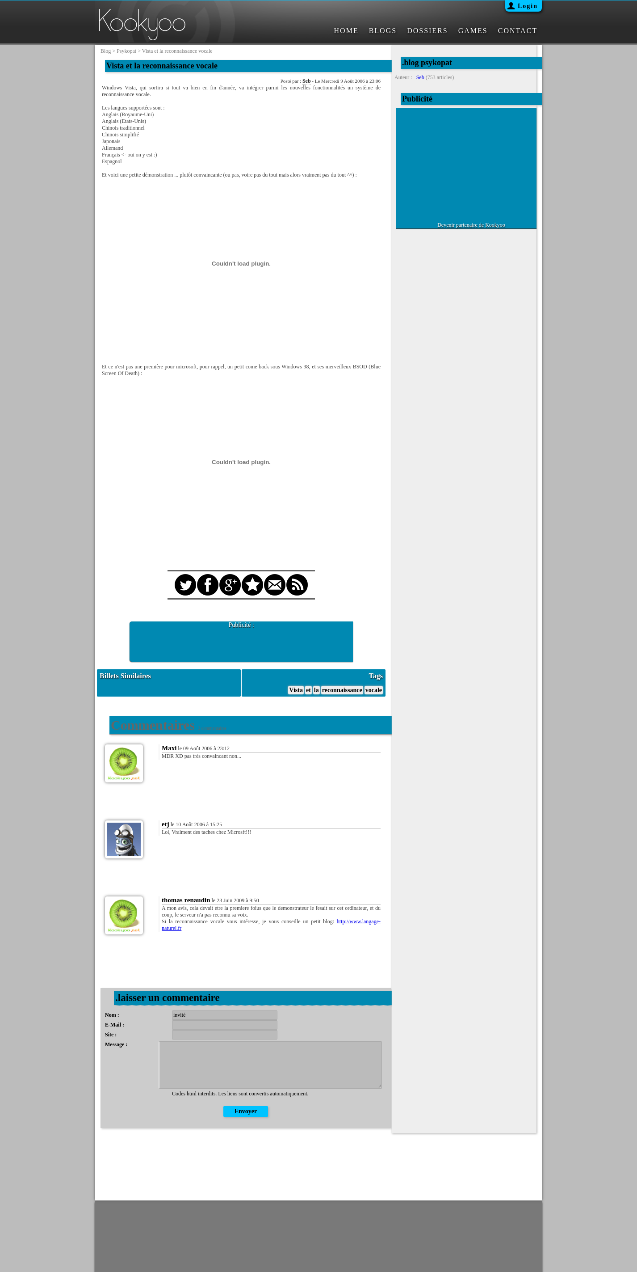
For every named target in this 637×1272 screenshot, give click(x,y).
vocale (373, 690)
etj (165, 824)
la (316, 690)
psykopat (126, 51)
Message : (116, 1044)
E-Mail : (114, 1025)
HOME (346, 30)
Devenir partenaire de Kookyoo (471, 225)
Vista (296, 690)
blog (106, 51)
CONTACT (517, 30)
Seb (306, 81)
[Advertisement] (241, 642)
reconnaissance (342, 690)
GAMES (473, 30)
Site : (111, 1034)
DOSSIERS (427, 30)
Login (528, 6)
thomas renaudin (186, 900)
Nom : (112, 1015)
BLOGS (383, 30)
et (308, 690)
